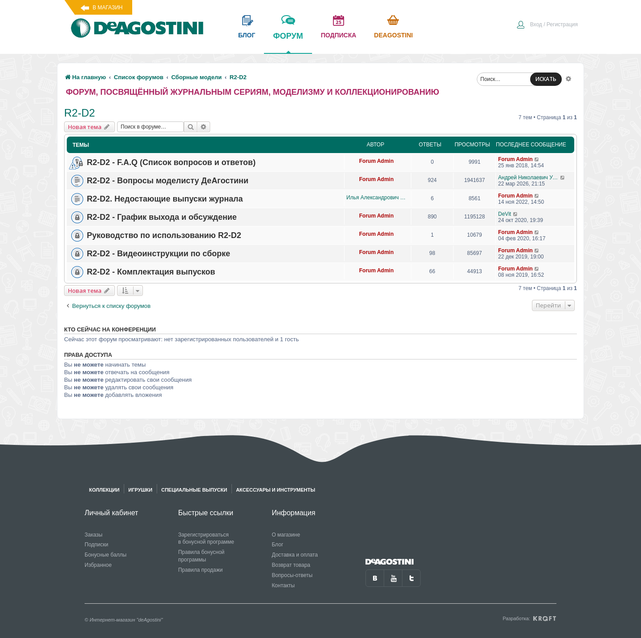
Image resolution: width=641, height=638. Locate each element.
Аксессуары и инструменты (275, 490)
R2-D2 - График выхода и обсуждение (162, 217)
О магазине (286, 535)
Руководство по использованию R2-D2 (164, 235)
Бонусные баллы (105, 555)
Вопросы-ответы (292, 575)
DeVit (504, 214)
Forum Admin (376, 161)
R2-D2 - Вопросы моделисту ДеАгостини (167, 180)
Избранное (98, 565)
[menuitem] (547, 25)
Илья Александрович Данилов (376, 197)
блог (246, 35)
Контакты (283, 585)
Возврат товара (291, 565)
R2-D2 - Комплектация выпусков (151, 271)
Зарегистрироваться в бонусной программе (206, 538)
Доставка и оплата (295, 555)
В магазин (107, 7)
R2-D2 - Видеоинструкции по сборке (158, 253)
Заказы (93, 535)
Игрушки (140, 490)
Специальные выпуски (194, 490)
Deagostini (393, 35)
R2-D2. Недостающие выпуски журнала (165, 198)
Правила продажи (200, 570)
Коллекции (104, 490)
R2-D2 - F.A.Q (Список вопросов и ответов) (171, 162)
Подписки (96, 544)
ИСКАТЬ (546, 79)
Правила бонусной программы (201, 556)
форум (288, 42)
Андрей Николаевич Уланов (529, 177)
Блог (277, 544)
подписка (339, 35)
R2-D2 (79, 113)
